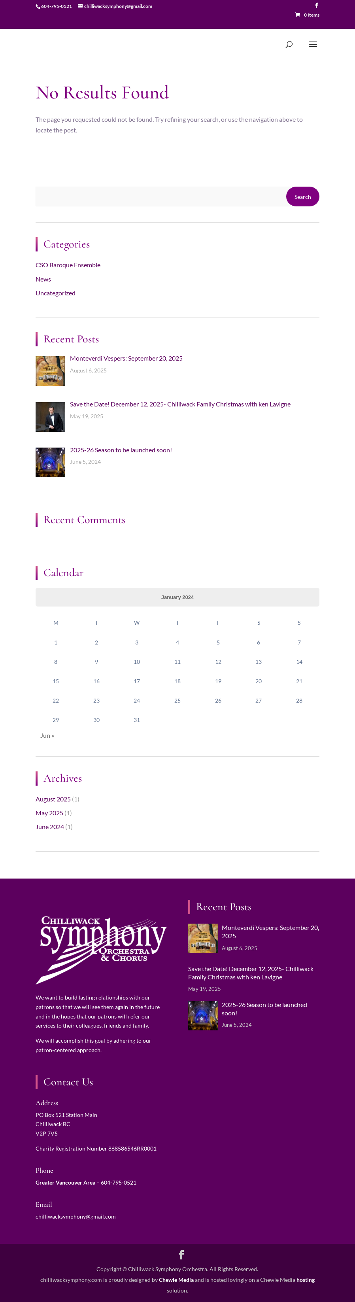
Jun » (47, 735)
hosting (305, 1279)
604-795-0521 (118, 1182)
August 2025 (53, 799)
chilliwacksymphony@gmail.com (76, 1216)
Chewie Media (176, 1279)
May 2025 (49, 812)
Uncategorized (56, 293)
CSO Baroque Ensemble (68, 264)
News (43, 279)
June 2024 (50, 826)
